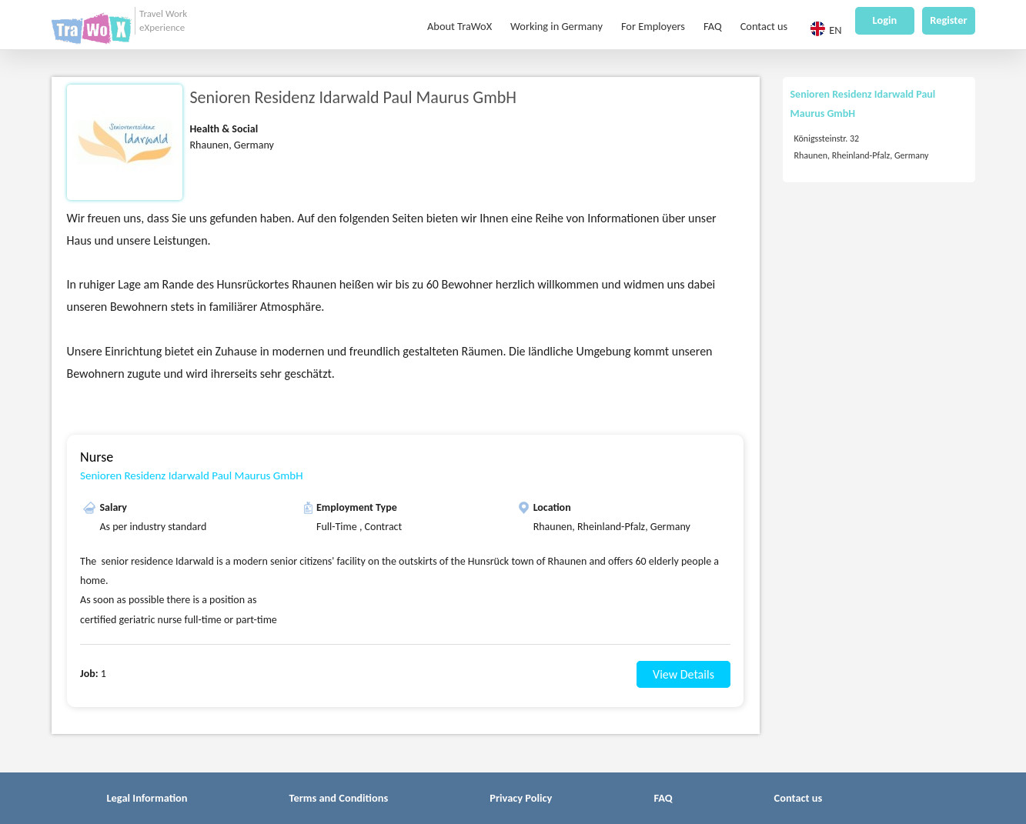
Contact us (764, 27)
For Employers (653, 27)
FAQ (712, 27)
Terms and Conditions (339, 798)
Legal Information (147, 798)
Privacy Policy (521, 798)
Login (885, 21)
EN (825, 30)
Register (948, 21)
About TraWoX (459, 27)
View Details (683, 674)
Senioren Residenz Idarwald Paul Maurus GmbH (191, 475)
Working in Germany (556, 27)
